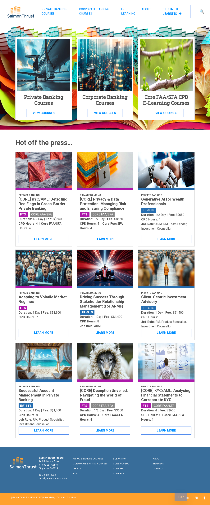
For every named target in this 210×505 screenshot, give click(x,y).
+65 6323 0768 (47, 475)
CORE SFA (118, 468)
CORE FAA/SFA (121, 463)
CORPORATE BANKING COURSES (94, 11)
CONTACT (158, 468)
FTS (75, 473)
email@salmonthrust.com (53, 478)
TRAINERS (158, 463)
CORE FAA (118, 473)
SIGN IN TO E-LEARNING (172, 11)
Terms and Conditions (66, 497)
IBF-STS (77, 468)
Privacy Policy (49, 497)
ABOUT (146, 9)
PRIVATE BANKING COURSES (54, 11)
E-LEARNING (128, 11)
